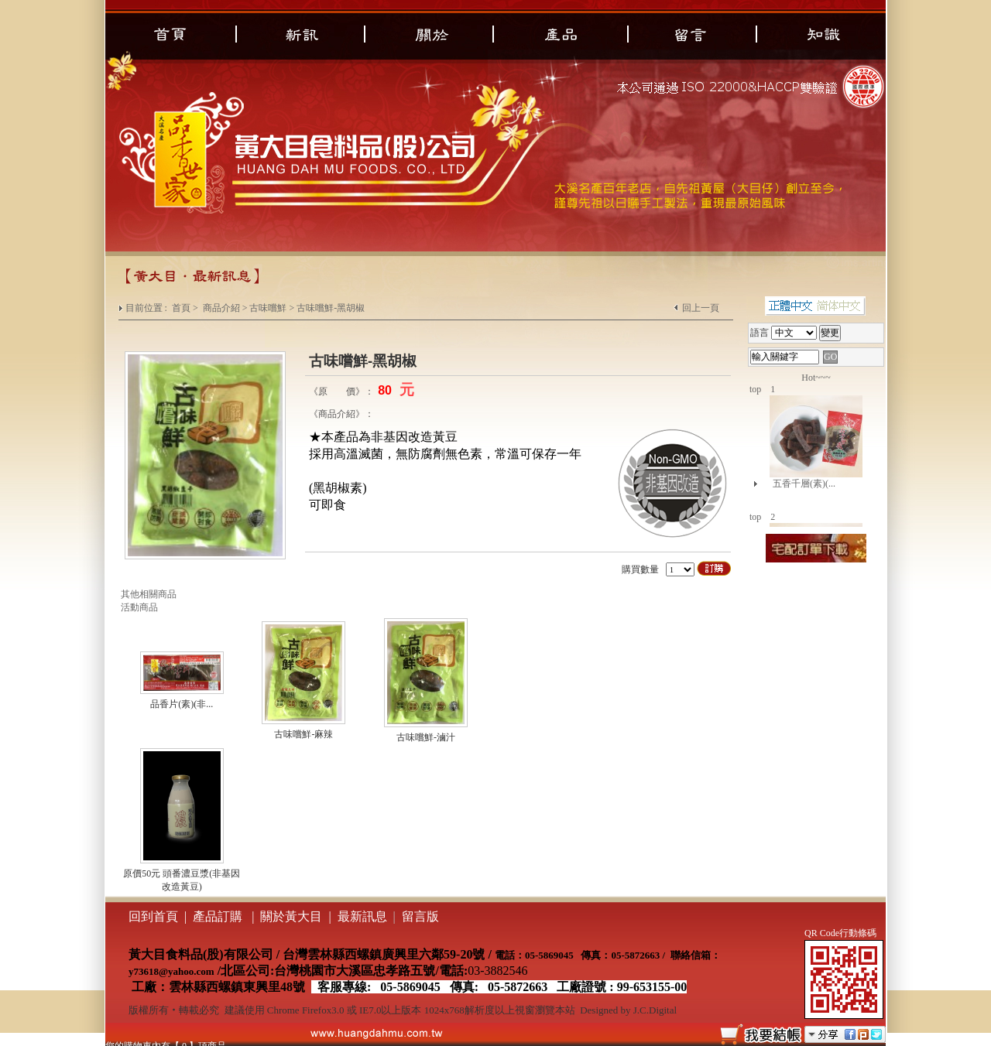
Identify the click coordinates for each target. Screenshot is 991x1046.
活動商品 (139, 607)
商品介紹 (221, 308)
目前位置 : (147, 308)
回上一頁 (700, 308)
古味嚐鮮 (267, 308)
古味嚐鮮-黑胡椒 (331, 308)
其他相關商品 (149, 594)
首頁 (181, 308)
